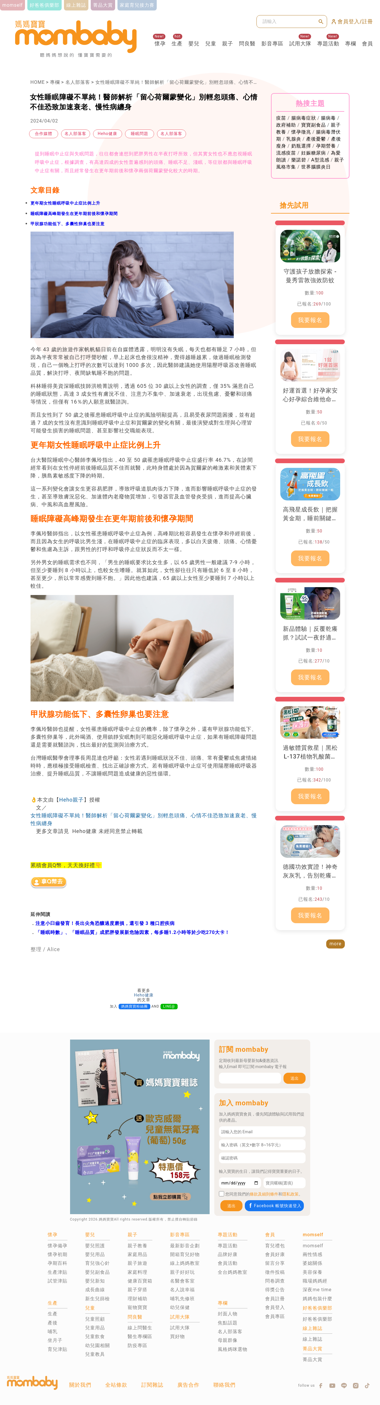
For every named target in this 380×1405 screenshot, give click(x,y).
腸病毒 (328, 118)
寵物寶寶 (137, 1307)
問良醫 (247, 43)
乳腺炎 (293, 139)
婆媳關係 (312, 1263)
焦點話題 (228, 1323)
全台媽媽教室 (232, 1272)
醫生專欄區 (140, 1336)
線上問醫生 (140, 1328)
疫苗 (281, 118)
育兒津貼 (57, 1349)
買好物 (177, 1336)
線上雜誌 (312, 1339)
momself (313, 1245)
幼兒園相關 (97, 1345)
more (336, 943)
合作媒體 (43, 133)
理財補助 (137, 1298)
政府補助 (286, 125)
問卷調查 (275, 1281)
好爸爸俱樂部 (317, 1319)
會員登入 (275, 1307)
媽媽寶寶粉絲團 (134, 1006)
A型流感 (320, 160)
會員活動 (228, 1263)
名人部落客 (77, 82)
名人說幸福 (182, 1289)
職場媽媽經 (315, 1281)
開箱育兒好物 (185, 1254)
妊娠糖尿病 (313, 153)
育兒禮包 (275, 1245)
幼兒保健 (180, 1307)
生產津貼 (57, 1272)
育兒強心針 (97, 1263)
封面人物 (228, 1314)
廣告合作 (188, 1385)
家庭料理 (137, 1272)
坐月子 (55, 1340)
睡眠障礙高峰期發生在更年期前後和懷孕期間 (74, 213)
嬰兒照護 (95, 1245)
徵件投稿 (275, 1272)
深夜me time (317, 1289)
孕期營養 (326, 146)
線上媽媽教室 (185, 1263)
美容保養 (312, 1272)
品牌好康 (228, 1254)
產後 (53, 1323)
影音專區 (272, 43)
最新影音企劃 (185, 1245)
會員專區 (275, 1316)
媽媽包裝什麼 (317, 1298)
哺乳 (53, 1331)
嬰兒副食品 (97, 1272)
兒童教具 (95, 1354)
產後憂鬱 (316, 139)
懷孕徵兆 (301, 132)
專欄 (350, 43)
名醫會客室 (182, 1281)
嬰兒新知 (95, 1281)
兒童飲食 (95, 1336)
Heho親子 (71, 800)
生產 (177, 43)
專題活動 (328, 43)
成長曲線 (95, 1289)
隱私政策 (290, 1194)
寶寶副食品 (313, 125)
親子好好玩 (182, 1272)
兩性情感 (312, 1254)
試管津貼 (57, 1281)
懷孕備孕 (57, 1245)
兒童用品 (95, 1328)
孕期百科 (57, 1263)
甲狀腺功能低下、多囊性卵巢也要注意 (68, 223)
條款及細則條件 (264, 1194)
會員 (367, 43)
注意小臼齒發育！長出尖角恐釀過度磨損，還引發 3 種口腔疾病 (105, 923)
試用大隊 (300, 43)
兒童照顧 (95, 1319)
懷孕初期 (57, 1254)
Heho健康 (107, 133)
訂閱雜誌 (152, 1385)
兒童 (210, 43)
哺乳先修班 (182, 1298)
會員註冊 (275, 1298)
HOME (38, 82)
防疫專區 (137, 1345)
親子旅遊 (137, 1263)
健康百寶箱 (140, 1281)
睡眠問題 (139, 133)
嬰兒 (193, 43)
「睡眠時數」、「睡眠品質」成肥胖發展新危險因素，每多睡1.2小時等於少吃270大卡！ (132, 932)
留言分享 (275, 1263)
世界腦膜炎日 (316, 167)
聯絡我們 (224, 1385)
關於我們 (80, 1385)
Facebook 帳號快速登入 (274, 1205)
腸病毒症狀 (303, 118)
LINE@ (169, 1006)
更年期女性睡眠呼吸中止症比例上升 (65, 203)
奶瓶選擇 (301, 146)
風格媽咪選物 (232, 1349)
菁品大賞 (312, 1359)
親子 (227, 43)
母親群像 (228, 1340)
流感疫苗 (286, 153)
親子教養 (137, 1245)
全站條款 (116, 1385)
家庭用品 (137, 1254)
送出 (294, 1078)
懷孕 (160, 43)
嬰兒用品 (95, 1254)
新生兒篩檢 (97, 1298)
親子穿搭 (137, 1289)
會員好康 (275, 1254)
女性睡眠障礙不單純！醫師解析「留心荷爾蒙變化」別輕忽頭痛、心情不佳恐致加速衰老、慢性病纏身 (206, 82)
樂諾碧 (298, 160)
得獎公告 (275, 1289)
